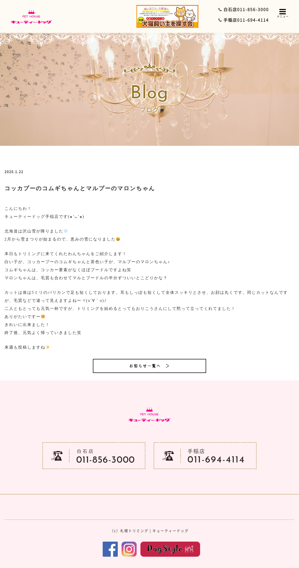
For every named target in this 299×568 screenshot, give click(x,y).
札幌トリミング (134, 530)
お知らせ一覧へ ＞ (149, 366)
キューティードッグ (171, 530)
